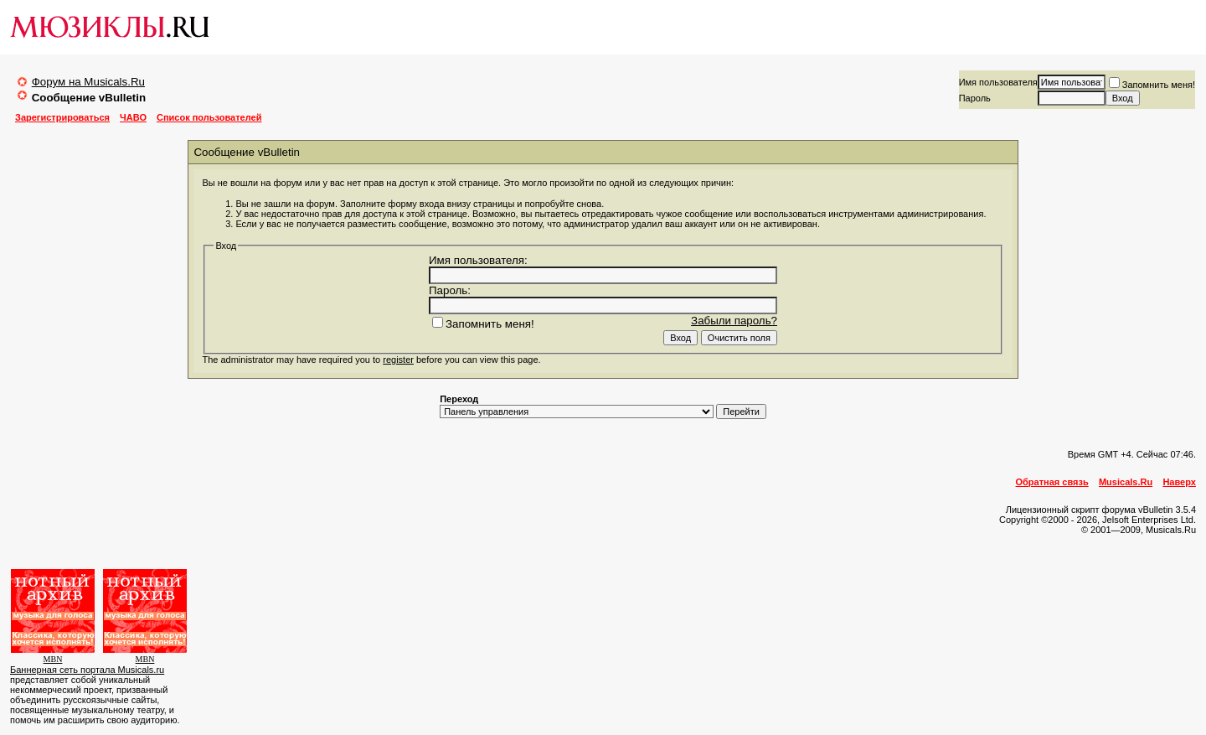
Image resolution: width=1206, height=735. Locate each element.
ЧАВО (133, 117)
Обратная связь (1052, 482)
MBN (53, 659)
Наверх (1179, 482)
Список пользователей (209, 117)
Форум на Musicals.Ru (88, 81)
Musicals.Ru (1125, 482)
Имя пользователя (998, 82)
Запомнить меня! (1152, 85)
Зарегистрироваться (62, 117)
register (398, 360)
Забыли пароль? (734, 320)
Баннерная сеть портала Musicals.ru (87, 670)
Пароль (975, 98)
